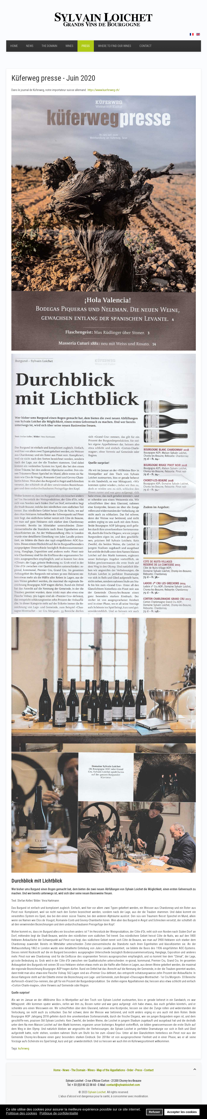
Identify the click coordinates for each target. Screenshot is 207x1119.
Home (14, 46)
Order (130, 1070)
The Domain (49, 46)
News (29, 46)
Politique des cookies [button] (21, 1113)
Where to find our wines (114, 46)
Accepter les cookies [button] (182, 1112)
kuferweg (23, 1048)
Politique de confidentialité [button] (59, 1113)
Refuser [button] (154, 1112)
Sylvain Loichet (97, 1092)
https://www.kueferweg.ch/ (104, 90)
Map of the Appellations (111, 1070)
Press (86, 46)
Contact (145, 46)
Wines (69, 46)
